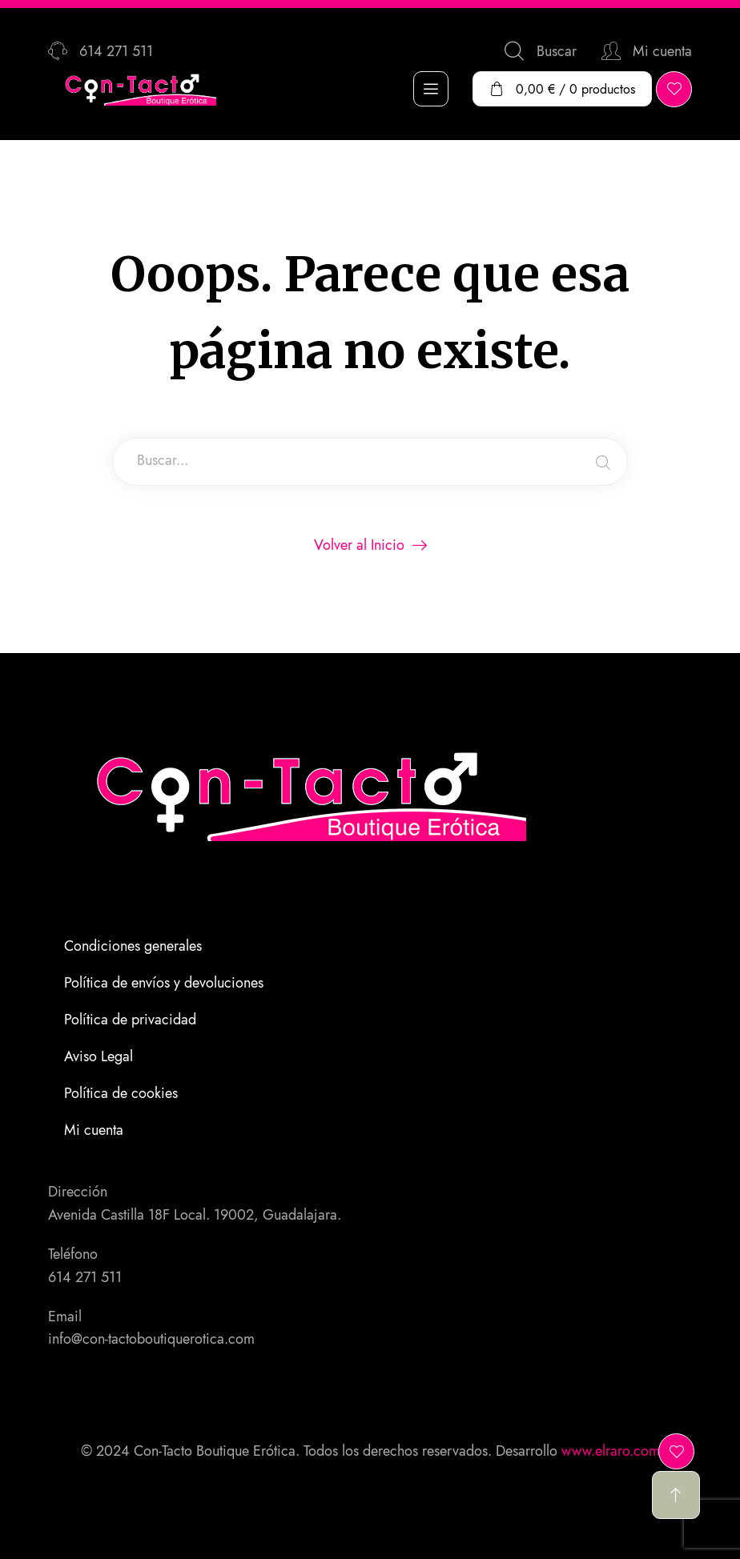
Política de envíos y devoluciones (163, 982)
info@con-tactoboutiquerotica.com (151, 1339)
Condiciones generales (133, 946)
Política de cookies (121, 1093)
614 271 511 (85, 1277)
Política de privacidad (130, 1019)
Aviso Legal (98, 1056)
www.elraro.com (610, 1451)
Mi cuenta (93, 1130)
